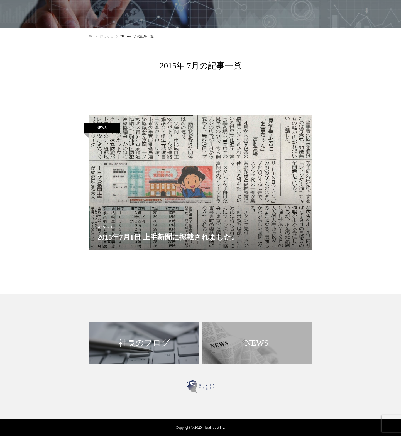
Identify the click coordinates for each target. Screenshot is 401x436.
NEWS (102, 128)
